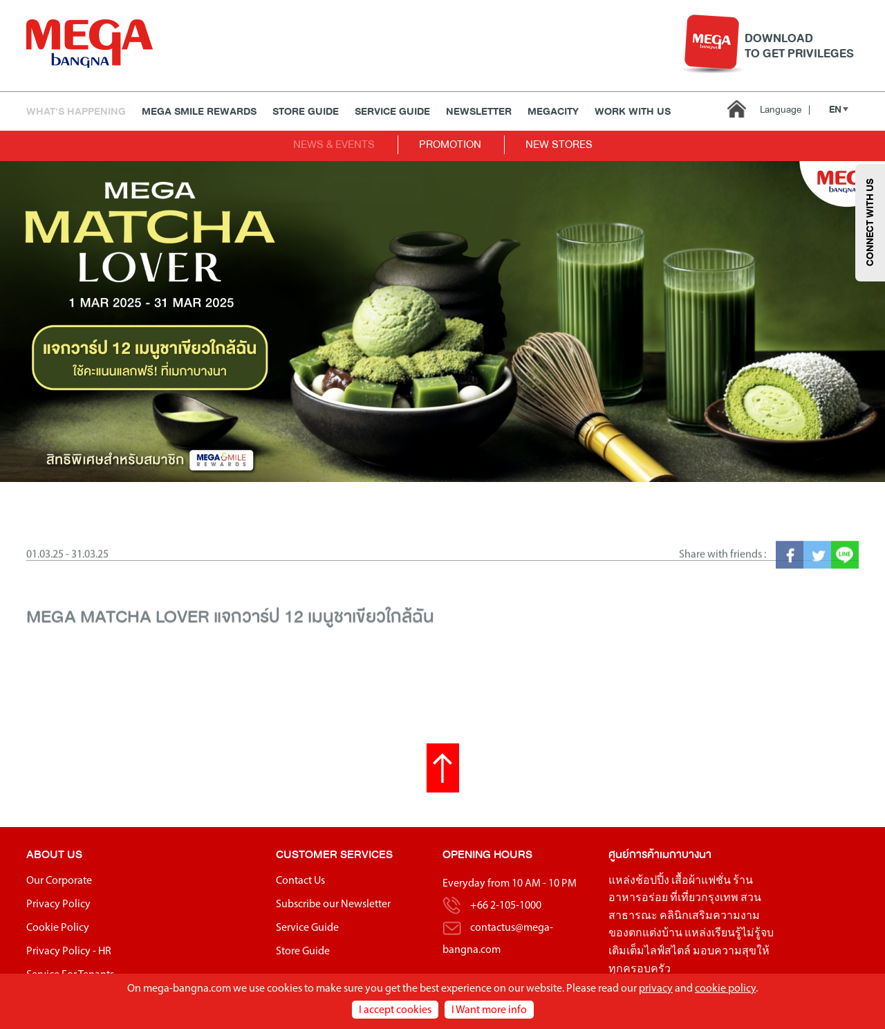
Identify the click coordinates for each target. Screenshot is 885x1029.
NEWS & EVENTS (334, 144)
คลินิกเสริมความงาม (710, 916)
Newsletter (479, 111)
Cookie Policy (57, 928)
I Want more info (489, 1010)
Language (785, 110)
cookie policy (725, 988)
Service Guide (392, 111)
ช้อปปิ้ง (652, 881)
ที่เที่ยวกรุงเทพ (704, 898)
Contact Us (300, 881)
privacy (656, 988)
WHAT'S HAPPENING (76, 111)
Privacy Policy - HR (68, 951)
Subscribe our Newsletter (333, 904)
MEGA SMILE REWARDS (199, 111)
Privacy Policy (58, 904)
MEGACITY (553, 111)
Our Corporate (59, 881)
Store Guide (305, 111)
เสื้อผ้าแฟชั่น (701, 881)
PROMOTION (450, 144)
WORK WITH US (633, 111)
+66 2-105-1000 (505, 905)
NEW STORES (559, 144)
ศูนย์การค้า (634, 854)
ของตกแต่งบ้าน (645, 933)
